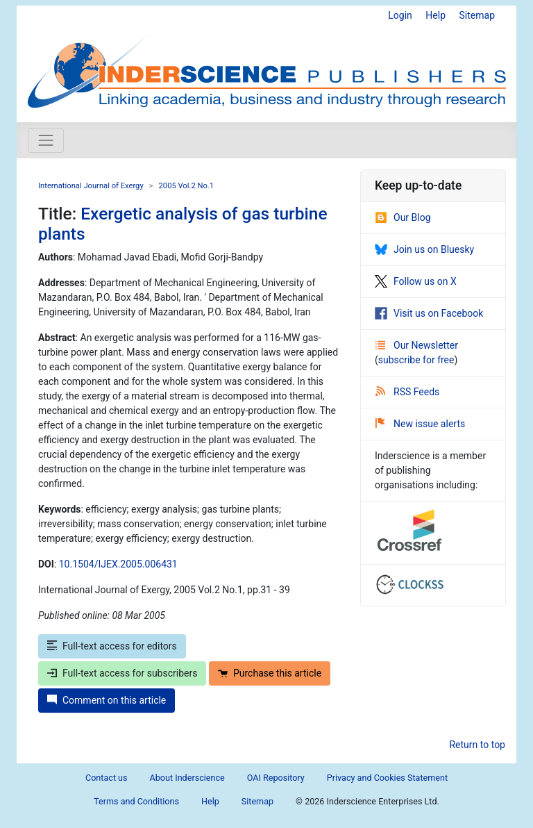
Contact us (106, 777)
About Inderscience (187, 777)
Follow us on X (416, 281)
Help (435, 15)
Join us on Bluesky (424, 249)
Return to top (477, 744)
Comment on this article (106, 700)
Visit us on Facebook (429, 313)
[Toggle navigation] (46, 140)
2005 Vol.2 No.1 (186, 185)
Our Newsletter (416, 345)
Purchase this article (269, 673)
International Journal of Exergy (91, 185)
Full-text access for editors (112, 646)
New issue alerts (420, 423)
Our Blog (403, 217)
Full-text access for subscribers (122, 673)
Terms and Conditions (136, 801)
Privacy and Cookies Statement (387, 777)
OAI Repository (276, 777)
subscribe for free (416, 359)
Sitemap (477, 15)
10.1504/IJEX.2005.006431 (118, 564)
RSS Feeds (407, 391)
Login (400, 15)
